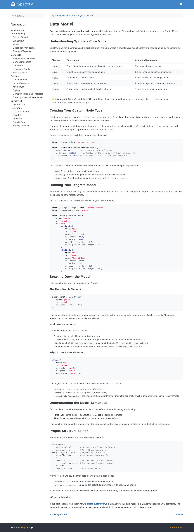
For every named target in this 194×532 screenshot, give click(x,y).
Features (17, 119)
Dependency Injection (24, 48)
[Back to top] (176, 527)
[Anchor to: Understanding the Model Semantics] (110, 402)
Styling (16, 90)
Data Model (18, 41)
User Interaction (21, 111)
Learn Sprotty (18, 33)
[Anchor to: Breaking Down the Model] (93, 276)
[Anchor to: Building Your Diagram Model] (99, 185)
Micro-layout (19, 87)
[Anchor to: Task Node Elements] (78, 324)
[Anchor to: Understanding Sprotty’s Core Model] (110, 41)
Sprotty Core (19, 122)
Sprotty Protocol (21, 126)
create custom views (97, 504)
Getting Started (20, 37)
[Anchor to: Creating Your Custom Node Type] (105, 110)
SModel (17, 115)
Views (16, 44)
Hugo (23, 527)
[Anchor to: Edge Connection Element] (86, 352)
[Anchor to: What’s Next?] (74, 497)
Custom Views (20, 80)
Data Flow (18, 65)
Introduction (17, 30)
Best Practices (20, 73)
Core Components (22, 62)
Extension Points (21, 69)
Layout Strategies (21, 83)
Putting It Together (22, 51)
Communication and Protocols (28, 94)
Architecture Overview (24, 58)
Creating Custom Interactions (27, 97)
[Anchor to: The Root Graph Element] (84, 289)
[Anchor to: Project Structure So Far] (91, 430)
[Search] (28, 15)
